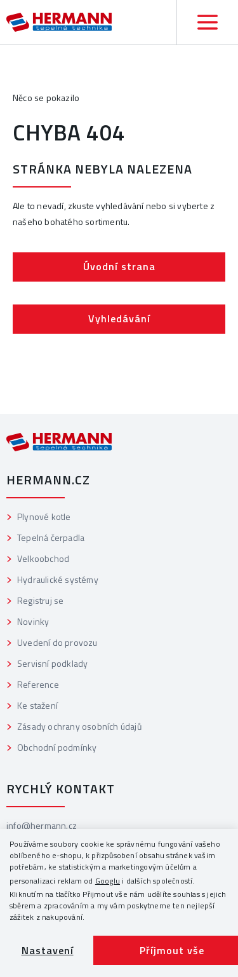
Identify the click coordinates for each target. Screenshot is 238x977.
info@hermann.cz (41, 825)
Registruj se (40, 600)
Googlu (107, 881)
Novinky (33, 621)
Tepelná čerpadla (50, 537)
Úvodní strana (119, 266)
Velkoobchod (43, 558)
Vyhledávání (119, 318)
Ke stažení (37, 705)
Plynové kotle (44, 516)
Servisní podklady (52, 663)
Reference (38, 684)
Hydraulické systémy (57, 579)
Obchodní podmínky (56, 747)
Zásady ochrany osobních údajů (79, 726)
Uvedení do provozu (57, 642)
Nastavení (48, 950)
